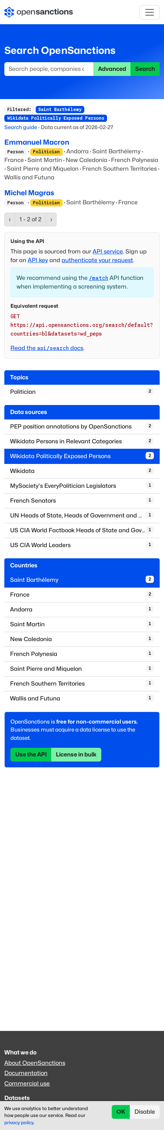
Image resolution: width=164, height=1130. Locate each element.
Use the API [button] (31, 754)
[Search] (49, 69)
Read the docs (46, 348)
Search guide (20, 127)
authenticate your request (97, 260)
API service (108, 251)
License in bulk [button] (76, 754)
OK (120, 1111)
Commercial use (27, 1083)
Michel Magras (29, 192)
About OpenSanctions (34, 1062)
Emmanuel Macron (36, 142)
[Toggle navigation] (149, 12)
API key (38, 260)
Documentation (26, 1073)
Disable (144, 1111)
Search (145, 68)
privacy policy (19, 1122)
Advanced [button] (112, 68)
